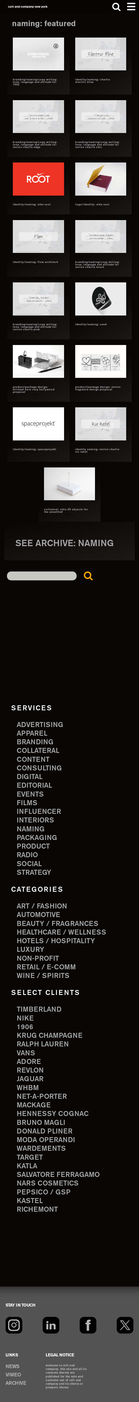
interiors (35, 820)
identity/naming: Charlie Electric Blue (92, 81)
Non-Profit (38, 959)
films (27, 803)
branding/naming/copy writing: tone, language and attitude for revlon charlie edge (35, 145)
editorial (34, 786)
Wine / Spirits (43, 976)
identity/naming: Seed (91, 325)
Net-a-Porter (42, 1097)
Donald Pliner (44, 1132)
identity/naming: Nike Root (32, 205)
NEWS (12, 1366)
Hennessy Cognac (53, 1114)
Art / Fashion (42, 906)
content (33, 760)
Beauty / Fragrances (57, 924)
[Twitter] (125, 1325)
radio (27, 855)
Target (30, 1158)
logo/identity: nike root (92, 205)
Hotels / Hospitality (56, 941)
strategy (34, 873)
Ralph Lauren (43, 1044)
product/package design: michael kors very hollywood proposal (34, 389)
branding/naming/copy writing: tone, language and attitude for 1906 (35, 82)
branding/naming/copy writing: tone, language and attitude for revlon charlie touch (97, 264)
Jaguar (30, 1079)
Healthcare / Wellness (61, 933)
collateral (38, 751)
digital (30, 777)
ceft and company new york (28, 7)
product (33, 847)
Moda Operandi (46, 1140)
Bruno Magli (41, 1123)
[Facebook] (88, 1325)
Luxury (30, 950)
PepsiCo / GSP (43, 1192)
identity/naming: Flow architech (35, 262)
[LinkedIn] (51, 1325)
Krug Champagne (49, 1036)
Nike (25, 1019)
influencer (39, 812)
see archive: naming (64, 544)
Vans (26, 1053)
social (29, 864)
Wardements (41, 1149)
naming (31, 829)
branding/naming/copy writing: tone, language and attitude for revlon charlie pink (35, 327)
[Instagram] (14, 1325)
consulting (39, 768)
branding (35, 742)
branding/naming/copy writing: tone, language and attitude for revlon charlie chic (97, 145)
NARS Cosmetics (48, 1184)
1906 (25, 1027)
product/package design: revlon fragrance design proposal (98, 388)
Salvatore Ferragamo (58, 1175)
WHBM (28, 1088)
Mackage (34, 1105)
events (30, 795)
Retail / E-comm (46, 967)
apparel (32, 734)
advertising (40, 725)
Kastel (30, 1201)
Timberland (39, 1010)
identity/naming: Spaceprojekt (34, 450)
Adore (29, 1062)
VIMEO (13, 1375)
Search (90, 577)
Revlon (30, 1071)
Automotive (38, 915)
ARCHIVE (16, 1383)
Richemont (37, 1210)
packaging (37, 838)
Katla (27, 1166)
